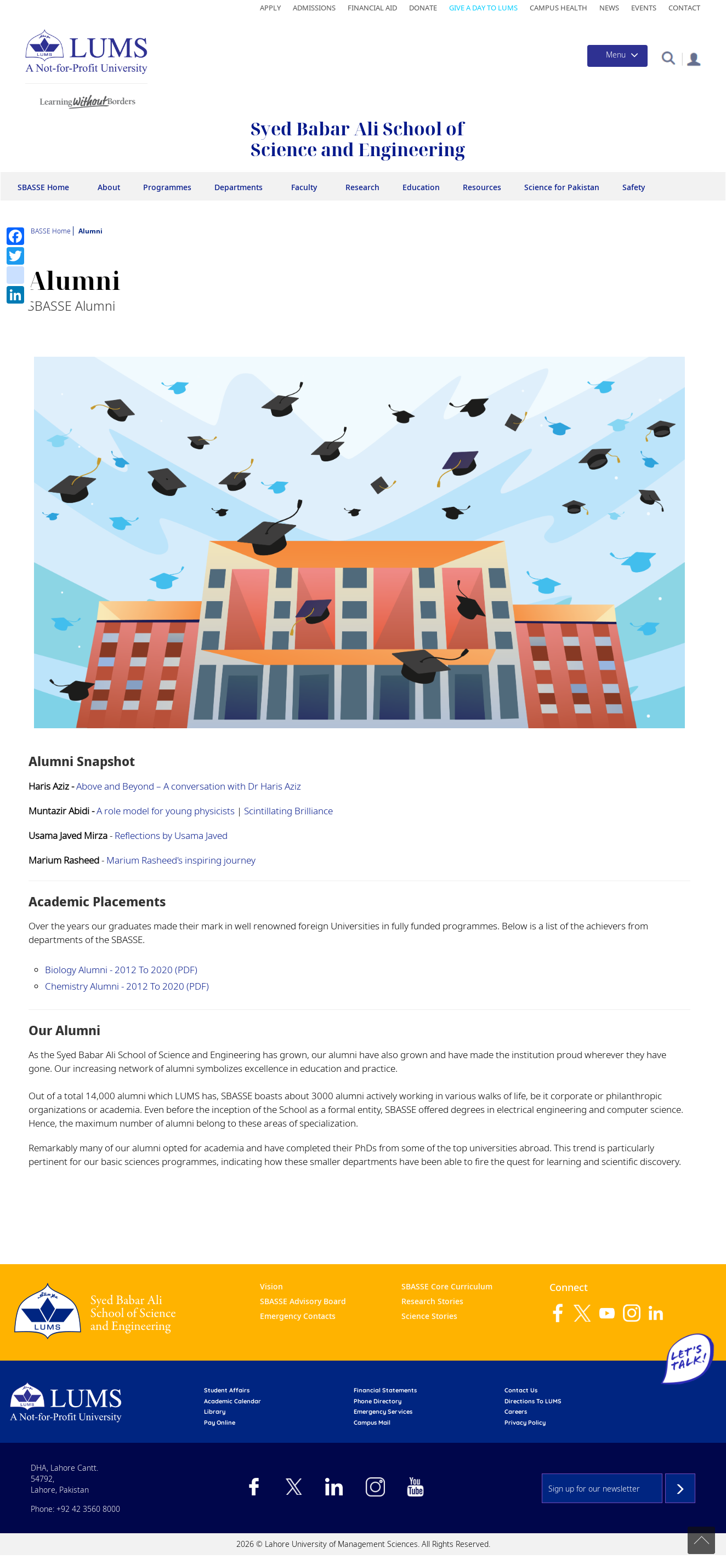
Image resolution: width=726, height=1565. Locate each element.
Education (421, 187)
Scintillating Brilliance (288, 810)
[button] (668, 57)
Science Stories (429, 1316)
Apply (270, 8)
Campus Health (558, 8)
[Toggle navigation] (617, 56)
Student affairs (226, 1390)
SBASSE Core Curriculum (446, 1286)
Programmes (167, 187)
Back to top (701, 1540)
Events (643, 8)
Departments (238, 187)
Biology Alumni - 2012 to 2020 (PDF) (121, 969)
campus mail (372, 1422)
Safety (633, 187)
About (109, 187)
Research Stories (432, 1301)
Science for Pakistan (561, 187)
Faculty (304, 187)
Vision (271, 1286)
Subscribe (680, 1488)
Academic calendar (232, 1401)
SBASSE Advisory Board (303, 1301)
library (214, 1411)
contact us (520, 1390)
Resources (482, 187)
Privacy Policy (525, 1422)
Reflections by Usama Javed (171, 835)
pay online (219, 1422)
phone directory (377, 1401)
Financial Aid (372, 8)
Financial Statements (385, 1390)
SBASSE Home (43, 187)
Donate (423, 8)
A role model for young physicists (166, 810)
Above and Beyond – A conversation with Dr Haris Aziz (188, 786)
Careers (515, 1411)
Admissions (314, 8)
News (609, 8)
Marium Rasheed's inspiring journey (181, 860)
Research (362, 187)
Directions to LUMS (532, 1401)
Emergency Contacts (298, 1316)
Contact (684, 8)
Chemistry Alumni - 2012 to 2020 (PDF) (127, 986)
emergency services (383, 1411)
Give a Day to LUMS (483, 8)
